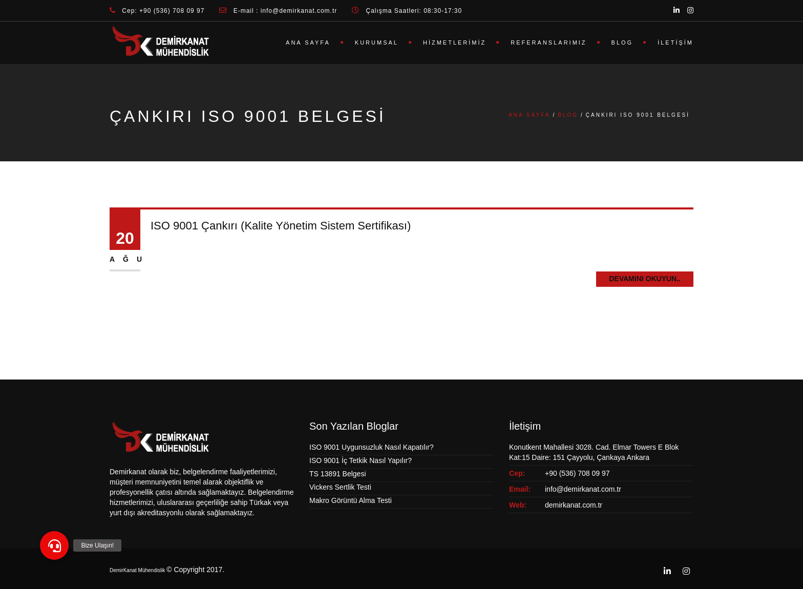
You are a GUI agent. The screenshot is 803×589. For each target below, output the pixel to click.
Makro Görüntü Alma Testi (350, 500)
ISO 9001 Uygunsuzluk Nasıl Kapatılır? (371, 447)
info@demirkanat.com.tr (583, 489)
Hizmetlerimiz (454, 42)
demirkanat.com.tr (573, 505)
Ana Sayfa (308, 42)
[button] (54, 545)
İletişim (675, 42)
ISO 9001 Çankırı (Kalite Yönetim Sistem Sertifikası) (281, 225)
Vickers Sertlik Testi (340, 487)
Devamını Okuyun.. (645, 279)
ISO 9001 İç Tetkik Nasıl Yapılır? (360, 460)
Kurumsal (376, 42)
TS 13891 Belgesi (337, 474)
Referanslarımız (548, 42)
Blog (622, 42)
